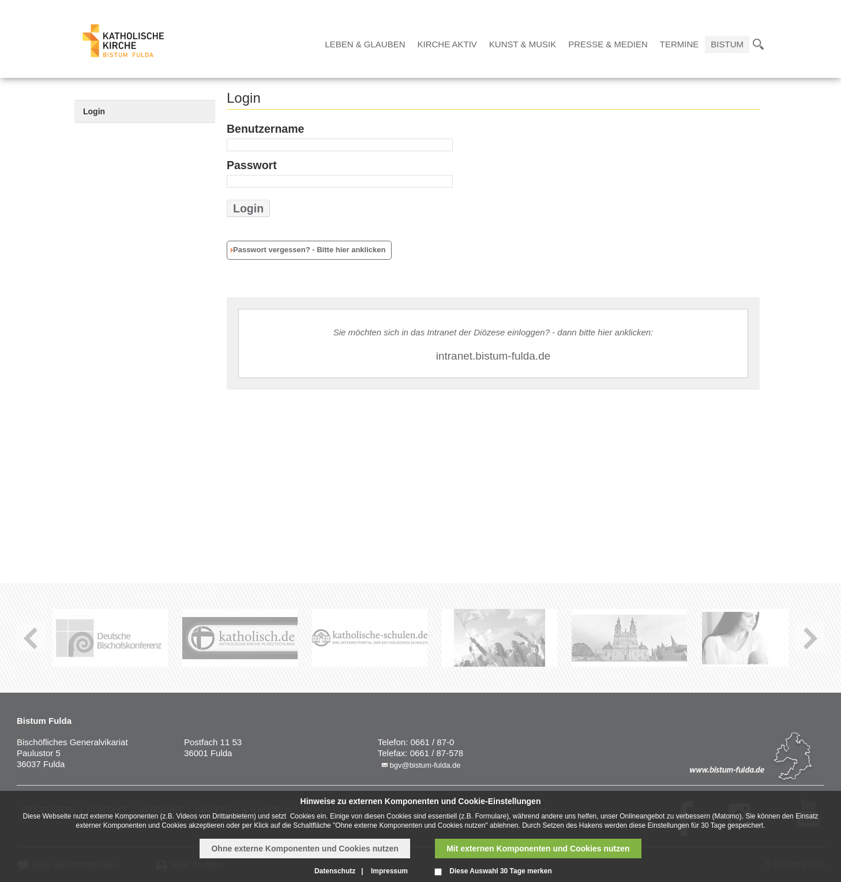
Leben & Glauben (365, 44)
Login (94, 111)
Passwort (252, 165)
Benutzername (265, 128)
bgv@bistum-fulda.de (424, 765)
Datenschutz (334, 871)
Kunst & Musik (522, 44)
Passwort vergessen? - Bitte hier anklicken (309, 249)
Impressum (389, 871)
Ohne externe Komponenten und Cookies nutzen (304, 848)
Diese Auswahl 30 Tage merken (500, 871)
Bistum (727, 44)
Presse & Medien (608, 44)
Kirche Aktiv (447, 44)
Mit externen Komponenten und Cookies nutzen (537, 848)
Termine (679, 44)
